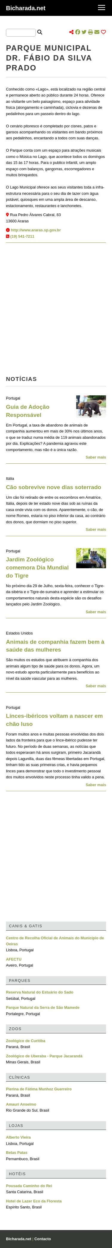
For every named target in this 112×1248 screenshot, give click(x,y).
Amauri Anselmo (21, 1104)
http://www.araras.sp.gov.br (36, 230)
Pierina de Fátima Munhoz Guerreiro (39, 1089)
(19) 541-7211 (22, 236)
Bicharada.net (25, 8)
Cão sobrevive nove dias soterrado (53, 487)
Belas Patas (16, 1152)
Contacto (42, 1239)
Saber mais (96, 457)
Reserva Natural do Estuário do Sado (39, 992)
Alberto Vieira (18, 1137)
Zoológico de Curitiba (25, 1041)
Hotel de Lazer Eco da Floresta (34, 1201)
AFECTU (14, 959)
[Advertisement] (56, 311)
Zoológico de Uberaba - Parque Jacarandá (44, 1056)
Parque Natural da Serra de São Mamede (42, 1007)
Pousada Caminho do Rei (29, 1186)
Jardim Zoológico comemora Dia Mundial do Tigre (37, 567)
